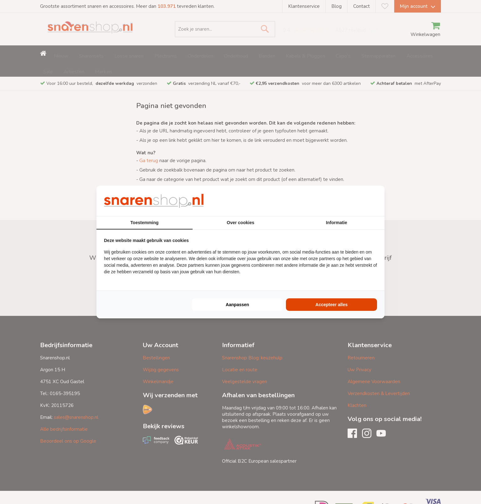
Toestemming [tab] (144, 222)
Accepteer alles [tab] (331, 304)
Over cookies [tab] (240, 222)
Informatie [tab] (336, 222)
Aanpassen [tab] (237, 304)
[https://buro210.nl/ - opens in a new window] (353, 200)
